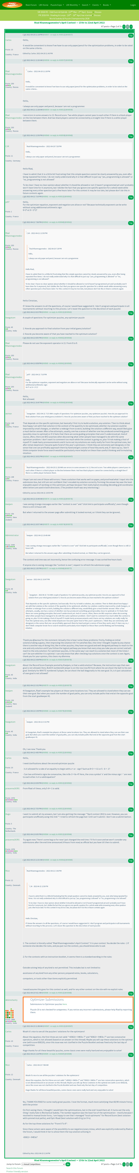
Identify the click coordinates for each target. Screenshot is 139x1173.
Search (85, 5)
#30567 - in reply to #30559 (54, 456)
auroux (8, 413)
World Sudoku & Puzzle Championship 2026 (69, 18)
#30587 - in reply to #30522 (54, 1026)
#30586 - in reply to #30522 (53, 992)
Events (95, 5)
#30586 (68, 992)
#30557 (69, 34)
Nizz (7, 870)
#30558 (69, 60)
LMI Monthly (72, 5)
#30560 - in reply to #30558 (54, 135)
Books (106, 5)
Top (130, 35)
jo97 (7, 202)
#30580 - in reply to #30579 (53, 711)
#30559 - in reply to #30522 (54, 109)
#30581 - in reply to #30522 (53, 752)
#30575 (69, 524)
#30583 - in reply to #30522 (53, 808)
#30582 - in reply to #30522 (53, 783)
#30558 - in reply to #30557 (54, 60)
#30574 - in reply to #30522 (54, 499)
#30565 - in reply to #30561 (53, 363)
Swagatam (10, 317)
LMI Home (44, 4)
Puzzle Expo (56, 5)
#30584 (68, 834)
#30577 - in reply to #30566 (53, 568)
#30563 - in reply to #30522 (53, 312)
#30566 (69, 402)
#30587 (69, 1026)
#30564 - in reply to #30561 (53, 338)
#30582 (68, 783)
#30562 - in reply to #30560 (53, 222)
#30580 (68, 711)
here (65, 1004)
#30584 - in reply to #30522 (53, 834)
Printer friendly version (17, 1171)
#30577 (68, 568)
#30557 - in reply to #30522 (54, 34)
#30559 (69, 109)
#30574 (69, 499)
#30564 (68, 338)
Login (133, 5)
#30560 (69, 135)
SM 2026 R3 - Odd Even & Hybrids (52, 12)
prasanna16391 (12, 788)
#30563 (68, 312)
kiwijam (9, 504)
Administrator (12, 535)
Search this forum (14, 1168)
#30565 (68, 363)
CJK (7, 146)
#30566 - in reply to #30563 (54, 402)
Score (89, 12)
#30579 (68, 685)
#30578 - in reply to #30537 (53, 659)
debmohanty (11, 1000)
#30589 (68, 1054)
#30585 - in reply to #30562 (54, 860)
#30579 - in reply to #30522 (53, 685)
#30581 (68, 752)
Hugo (7, 814)
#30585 (69, 860)
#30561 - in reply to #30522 (53, 196)
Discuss (98, 12)
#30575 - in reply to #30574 (54, 524)
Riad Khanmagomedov (13, 72)
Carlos (8, 40)
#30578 (68, 659)
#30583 (68, 808)
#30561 (68, 196)
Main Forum (32, 4)
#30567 (69, 456)
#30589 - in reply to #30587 (53, 1054)
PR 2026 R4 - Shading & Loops (52, 15)
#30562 (68, 222)
